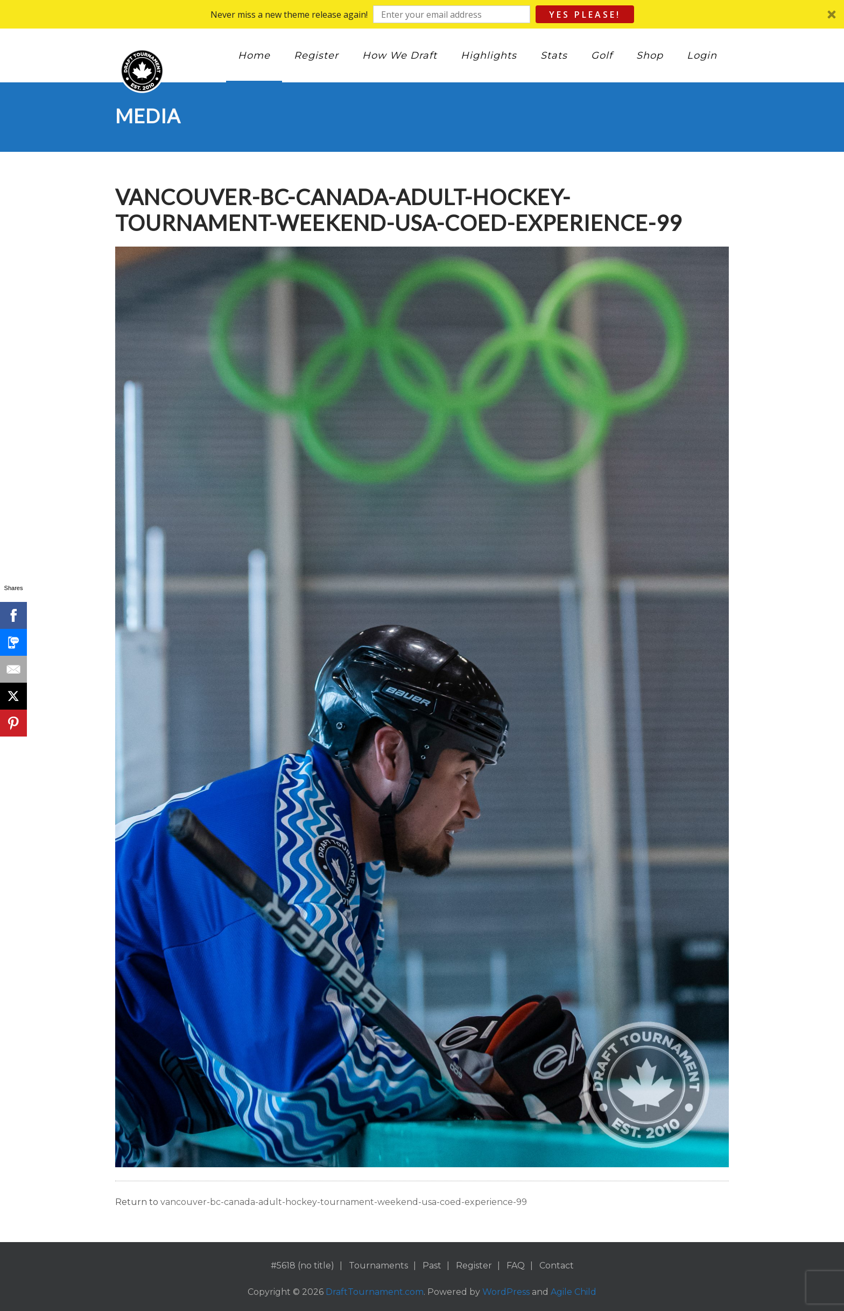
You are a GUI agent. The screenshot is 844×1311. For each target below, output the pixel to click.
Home (254, 55)
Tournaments (378, 1265)
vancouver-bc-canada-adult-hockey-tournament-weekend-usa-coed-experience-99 (343, 1202)
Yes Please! (585, 14)
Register (316, 55)
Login (702, 55)
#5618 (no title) (302, 1265)
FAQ (516, 1265)
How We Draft (399, 55)
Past (432, 1265)
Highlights (489, 55)
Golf (602, 55)
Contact (556, 1265)
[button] (422, 14)
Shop (649, 55)
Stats (553, 55)
